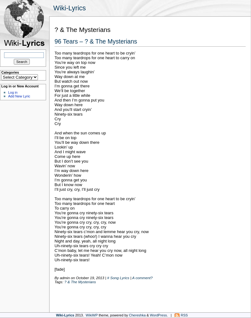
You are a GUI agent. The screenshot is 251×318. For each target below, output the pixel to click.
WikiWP (92, 315)
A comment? (142, 278)
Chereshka (137, 315)
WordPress (158, 315)
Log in (13, 92)
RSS (184, 315)
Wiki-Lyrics (69, 8)
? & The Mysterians (80, 282)
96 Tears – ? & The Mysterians (96, 41)
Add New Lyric (19, 96)
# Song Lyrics (118, 278)
